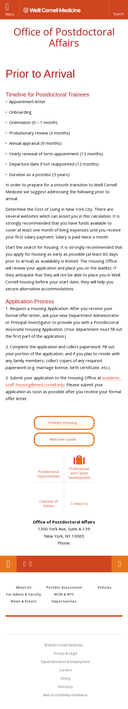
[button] (118, 9)
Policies (104, 587)
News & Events (24, 601)
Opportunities (64, 601)
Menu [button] (10, 14)
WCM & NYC (64, 594)
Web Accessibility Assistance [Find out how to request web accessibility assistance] (65, 695)
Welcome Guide (62, 439)
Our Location (8, 564)
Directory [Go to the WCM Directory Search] (65, 686)
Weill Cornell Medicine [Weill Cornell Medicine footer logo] (64, 625)
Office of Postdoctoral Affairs (64, 37)
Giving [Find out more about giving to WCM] (65, 678)
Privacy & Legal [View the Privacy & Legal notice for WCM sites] (65, 653)
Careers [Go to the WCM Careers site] (65, 670)
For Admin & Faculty (23, 594)
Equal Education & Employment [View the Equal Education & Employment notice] (65, 661)
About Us (24, 587)
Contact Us (119, 564)
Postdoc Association (64, 587)
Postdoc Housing (63, 422)
